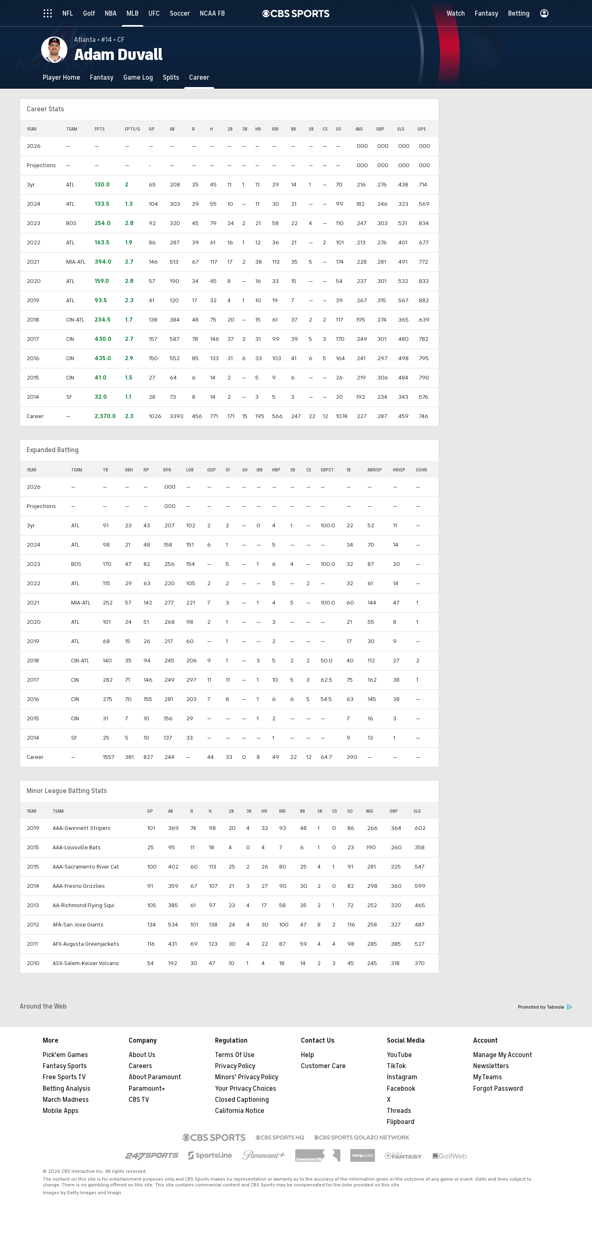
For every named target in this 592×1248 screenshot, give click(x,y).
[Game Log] (138, 77)
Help (307, 1055)
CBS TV (139, 1100)
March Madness (66, 1100)
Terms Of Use (234, 1055)
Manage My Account (502, 1055)
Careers (140, 1066)
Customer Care (323, 1066)
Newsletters (491, 1066)
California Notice (239, 1111)
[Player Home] (61, 77)
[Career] (199, 77)
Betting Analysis (66, 1089)
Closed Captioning (242, 1100)
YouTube (399, 1055)
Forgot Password (498, 1089)
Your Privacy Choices (245, 1089)
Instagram (402, 1077)
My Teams (487, 1077)
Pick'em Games (65, 1055)
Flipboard (400, 1122)
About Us (142, 1055)
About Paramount (155, 1077)
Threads (399, 1111)
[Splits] (171, 77)
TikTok (396, 1066)
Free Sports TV (64, 1077)
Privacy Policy (235, 1066)
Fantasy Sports (65, 1066)
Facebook (401, 1089)
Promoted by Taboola (545, 1007)
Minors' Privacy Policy (246, 1077)
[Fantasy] (101, 77)
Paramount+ (147, 1089)
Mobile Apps (61, 1111)
